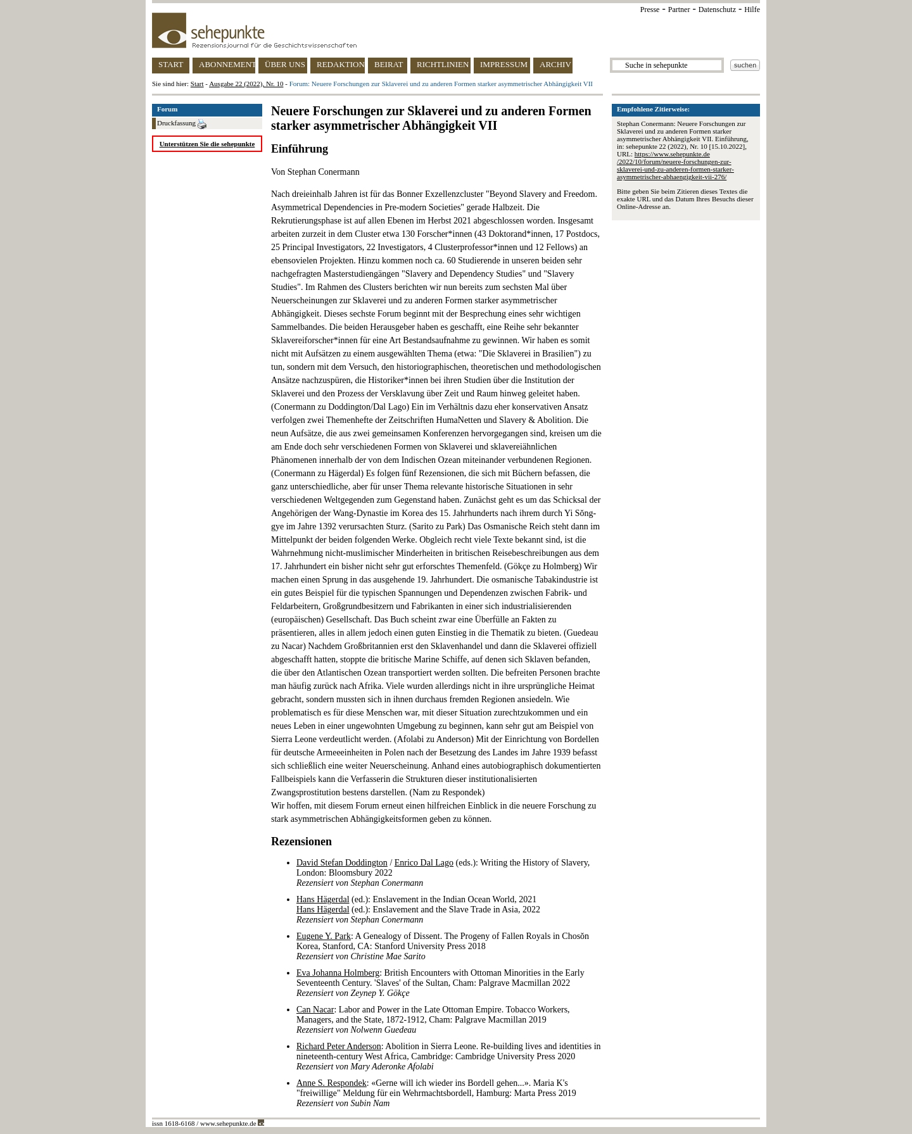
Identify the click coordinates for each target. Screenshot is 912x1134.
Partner (679, 9)
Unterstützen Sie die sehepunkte (207, 144)
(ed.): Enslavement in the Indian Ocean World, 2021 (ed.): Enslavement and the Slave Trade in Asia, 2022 (418, 909)
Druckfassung (181, 124)
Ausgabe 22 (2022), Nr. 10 (246, 83)
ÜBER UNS (285, 64)
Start (197, 83)
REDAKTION (341, 64)
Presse (650, 9)
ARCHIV (555, 64)
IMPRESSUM (504, 64)
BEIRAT (388, 64)
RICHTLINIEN (443, 64)
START (170, 64)
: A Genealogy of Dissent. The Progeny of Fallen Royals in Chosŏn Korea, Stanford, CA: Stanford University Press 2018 (442, 946)
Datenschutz (717, 9)
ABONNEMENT (227, 64)
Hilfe (752, 9)
